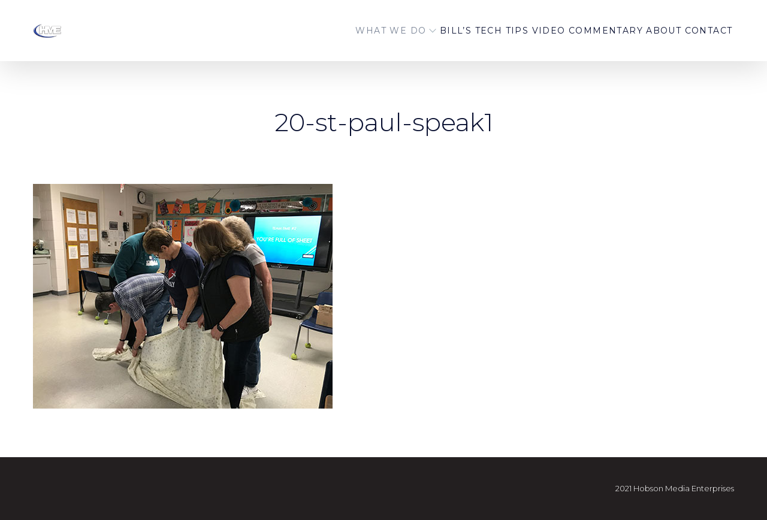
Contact (700, 30)
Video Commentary (547, 30)
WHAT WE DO (323, 30)
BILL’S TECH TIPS (428, 30)
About (639, 30)
